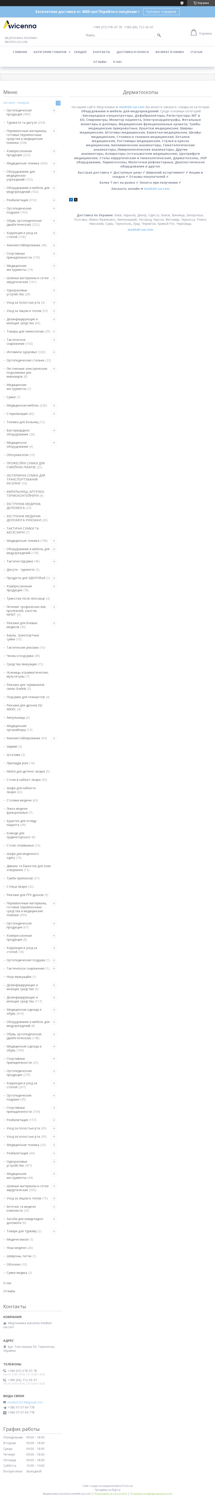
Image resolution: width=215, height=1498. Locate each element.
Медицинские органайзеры (17, 728)
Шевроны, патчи (19, 1256)
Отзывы (99, 62)
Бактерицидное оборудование (18, 432)
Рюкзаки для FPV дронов (25, 895)
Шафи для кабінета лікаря (21, 790)
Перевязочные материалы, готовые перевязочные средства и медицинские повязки (27, 137)
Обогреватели (17, 455)
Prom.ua (127, 1486)
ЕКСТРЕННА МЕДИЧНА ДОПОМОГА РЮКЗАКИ (24, 518)
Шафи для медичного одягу (23, 856)
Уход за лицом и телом (24, 311)
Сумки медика (17, 1273)
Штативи (13, 755)
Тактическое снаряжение (16, 342)
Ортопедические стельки (25, 360)
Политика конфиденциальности (151, 1494)
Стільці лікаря (17, 886)
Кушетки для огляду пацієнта (21, 823)
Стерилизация (17, 414)
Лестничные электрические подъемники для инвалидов (27, 372)
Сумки (11, 397)
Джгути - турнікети (21, 569)
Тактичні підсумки (20, 561)
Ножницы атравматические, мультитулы (28, 674)
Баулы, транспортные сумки (23, 637)
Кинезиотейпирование (23, 245)
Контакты (101, 52)
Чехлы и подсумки (20, 656)
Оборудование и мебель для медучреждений (28, 190)
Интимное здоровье (22, 352)
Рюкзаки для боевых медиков (22, 625)
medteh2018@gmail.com (25, 1402)
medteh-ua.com (132, 107)
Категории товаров (50, 52)
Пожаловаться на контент (110, 1494)
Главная (20, 52)
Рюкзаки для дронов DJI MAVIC (24, 707)
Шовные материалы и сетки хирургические (27, 280)
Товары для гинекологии (25, 331)
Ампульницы (16, 717)
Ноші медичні (16, 1248)
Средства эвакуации (22, 664)
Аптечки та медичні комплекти (21, 1208)
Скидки (80, 52)
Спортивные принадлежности (19, 255)
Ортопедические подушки (19, 210)
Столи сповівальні (20, 845)
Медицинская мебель (23, 405)
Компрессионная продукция (19, 153)
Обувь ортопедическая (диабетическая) (24, 222)
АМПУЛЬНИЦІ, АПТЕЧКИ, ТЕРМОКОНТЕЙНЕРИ (26, 493)
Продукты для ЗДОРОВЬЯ (26, 578)
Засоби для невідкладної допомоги (25, 1221)
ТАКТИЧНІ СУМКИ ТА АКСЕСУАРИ (23, 530)
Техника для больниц (22, 422)
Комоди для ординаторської (18, 835)
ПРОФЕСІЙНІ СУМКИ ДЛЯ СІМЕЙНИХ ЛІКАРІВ (26, 465)
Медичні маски (18, 1239)
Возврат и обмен (170, 52)
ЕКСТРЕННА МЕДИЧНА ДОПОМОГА (24, 506)
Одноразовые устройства (17, 292)
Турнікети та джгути (22, 122)
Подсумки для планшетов (26, 697)
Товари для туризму (22, 1231)
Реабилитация (17, 200)
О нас (117, 62)
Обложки (13, 1264)
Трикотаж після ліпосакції (26, 598)
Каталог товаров (161, 11)
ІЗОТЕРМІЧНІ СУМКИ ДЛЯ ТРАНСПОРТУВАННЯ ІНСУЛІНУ (26, 479)
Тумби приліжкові (20, 878)
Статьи (196, 52)
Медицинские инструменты (17, 268)
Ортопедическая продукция (19, 112)
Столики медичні (19, 800)
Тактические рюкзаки (23, 647)
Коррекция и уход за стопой (22, 235)
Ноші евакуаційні (19, 977)
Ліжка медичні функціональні (17, 810)
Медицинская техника (23, 163)
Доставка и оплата (132, 52)
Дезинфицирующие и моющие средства (22, 321)
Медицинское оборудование (17, 444)
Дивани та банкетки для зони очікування (29, 868)
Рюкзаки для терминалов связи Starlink (25, 687)
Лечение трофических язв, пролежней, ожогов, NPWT (26, 611)
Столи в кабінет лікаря (24, 780)
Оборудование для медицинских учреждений (21, 175)
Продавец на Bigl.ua (107, 1490)
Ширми (12, 746)
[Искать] (159, 35)
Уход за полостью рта (23, 302)
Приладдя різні (17, 763)
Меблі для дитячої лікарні (26, 771)
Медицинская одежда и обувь (24, 1011)
